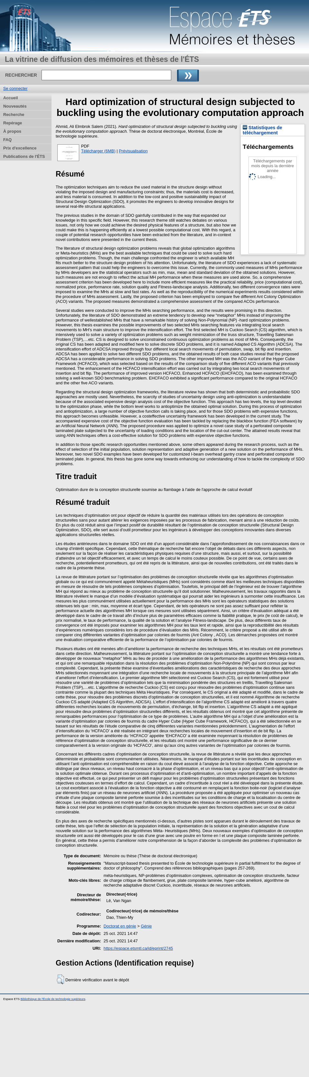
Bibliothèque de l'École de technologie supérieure (53, 999)
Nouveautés (15, 106)
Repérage (12, 122)
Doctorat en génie (120, 926)
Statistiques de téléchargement (262, 130)
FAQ (7, 139)
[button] (60, 979)
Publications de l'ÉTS (24, 156)
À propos (12, 131)
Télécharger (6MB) (98, 151)
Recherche (13, 114)
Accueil (10, 97)
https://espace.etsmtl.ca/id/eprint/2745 (138, 948)
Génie (146, 926)
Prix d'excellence (19, 148)
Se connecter (15, 88)
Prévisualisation (133, 151)
